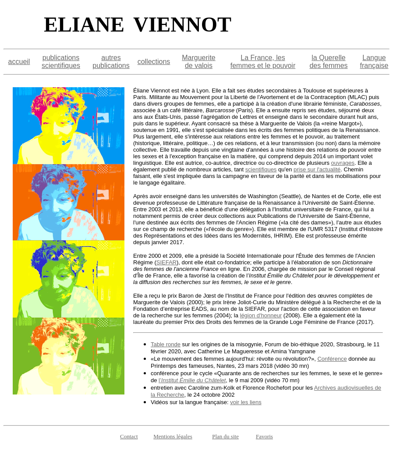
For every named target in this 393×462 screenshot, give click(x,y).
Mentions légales (172, 436)
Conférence (332, 358)
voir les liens (246, 402)
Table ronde (166, 344)
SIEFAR (166, 262)
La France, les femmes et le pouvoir (263, 61)
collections (154, 61)
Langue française (374, 61)
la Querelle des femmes (328, 61)
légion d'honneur (261, 315)
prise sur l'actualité (317, 169)
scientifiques (261, 169)
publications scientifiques (61, 61)
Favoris (264, 436)
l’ (192, 380)
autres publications (111, 61)
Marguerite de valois (198, 61)
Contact (129, 436)
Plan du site (225, 436)
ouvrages (342, 163)
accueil (19, 61)
